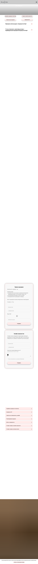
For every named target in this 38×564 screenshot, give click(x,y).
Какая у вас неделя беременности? (14, 350)
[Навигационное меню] (36, 2)
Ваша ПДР (9, 313)
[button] (27, 16)
